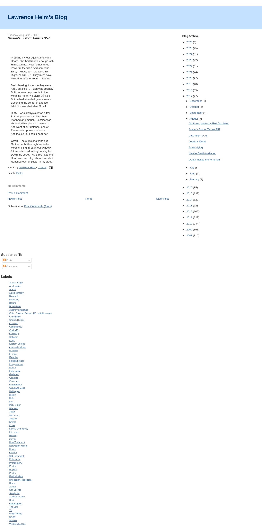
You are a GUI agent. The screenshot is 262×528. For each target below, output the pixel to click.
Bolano (12, 303)
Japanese (14, 415)
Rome (12, 483)
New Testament (17, 442)
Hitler (12, 398)
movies (13, 439)
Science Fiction (17, 496)
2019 (189, 84)
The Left (13, 507)
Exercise (13, 357)
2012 (189, 211)
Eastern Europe (17, 343)
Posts (7, 260)
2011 (189, 217)
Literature (14, 432)
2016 (189, 187)
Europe (13, 354)
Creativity (14, 333)
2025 (189, 48)
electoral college (17, 347)
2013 (189, 205)
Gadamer (14, 374)
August (194, 118)
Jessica (13, 418)
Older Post (162, 198)
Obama (13, 452)
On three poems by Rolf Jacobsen (209, 123)
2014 (189, 199)
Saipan (12, 486)
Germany (14, 381)
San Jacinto (15, 490)
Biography (14, 296)
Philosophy (14, 459)
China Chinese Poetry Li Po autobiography (30, 313)
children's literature (18, 310)
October (195, 106)
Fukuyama (14, 371)
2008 (189, 235)
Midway (13, 435)
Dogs (12, 340)
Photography (15, 463)
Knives (12, 422)
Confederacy (15, 326)
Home (89, 198)
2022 (189, 66)
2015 (189, 193)
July (192, 167)
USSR (12, 517)
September (196, 112)
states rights (15, 503)
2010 (189, 223)
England (13, 350)
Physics (13, 469)
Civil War (13, 323)
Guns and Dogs (17, 388)
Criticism (13, 337)
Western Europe (17, 524)
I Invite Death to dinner (202, 153)
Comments (10, 266)
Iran (11, 401)
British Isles (15, 306)
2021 (189, 72)
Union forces (15, 513)
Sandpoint (14, 493)
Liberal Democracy (18, 428)
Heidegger (14, 391)
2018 (189, 90)
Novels (12, 449)
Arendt (12, 289)
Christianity (15, 316)
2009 (189, 229)
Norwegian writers (18, 445)
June (193, 173)
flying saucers (16, 364)
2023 (189, 60)
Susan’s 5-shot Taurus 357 (204, 129)
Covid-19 (13, 330)
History (12, 395)
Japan (12, 411)
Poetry (19, 173)
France (12, 367)
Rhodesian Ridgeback (20, 480)
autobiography (16, 293)
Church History (16, 320)
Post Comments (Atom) (38, 206)
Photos (12, 466)
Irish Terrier (15, 405)
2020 (189, 78)
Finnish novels (16, 361)
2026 (189, 42)
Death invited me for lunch (204, 159)
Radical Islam (16, 476)
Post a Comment (18, 193)
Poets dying (196, 147)
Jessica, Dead (197, 141)
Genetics (13, 378)
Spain (12, 500)
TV (10, 510)
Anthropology (16, 282)
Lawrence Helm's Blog (37, 17)
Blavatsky (14, 299)
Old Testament (16, 456)
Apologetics (15, 286)
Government (15, 384)
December (196, 100)
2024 (189, 54)
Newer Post (15, 198)
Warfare (13, 520)
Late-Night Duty (198, 135)
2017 (189, 96)
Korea (12, 425)
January (195, 179)
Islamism (13, 408)
